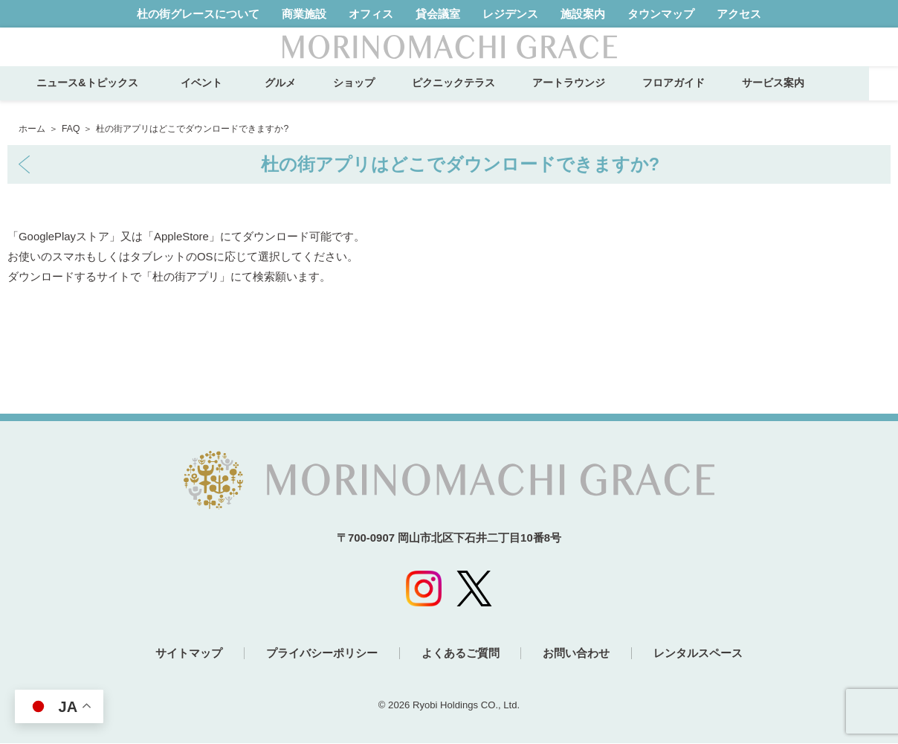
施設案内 (583, 13)
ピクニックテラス (481, 96)
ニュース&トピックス (116, 96)
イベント (235, 96)
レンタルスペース (701, 654)
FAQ (71, 129)
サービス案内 (801, 96)
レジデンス (510, 13)
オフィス (371, 13)
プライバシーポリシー (320, 654)
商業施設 (304, 13)
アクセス (739, 13)
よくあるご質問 (460, 654)
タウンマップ (660, 13)
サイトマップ (185, 654)
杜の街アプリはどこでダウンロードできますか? (460, 164)
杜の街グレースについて (198, 13)
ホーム (32, 129)
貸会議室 (438, 13)
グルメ (308, 96)
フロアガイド (702, 96)
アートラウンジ (597, 96)
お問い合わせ (578, 654)
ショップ (382, 96)
